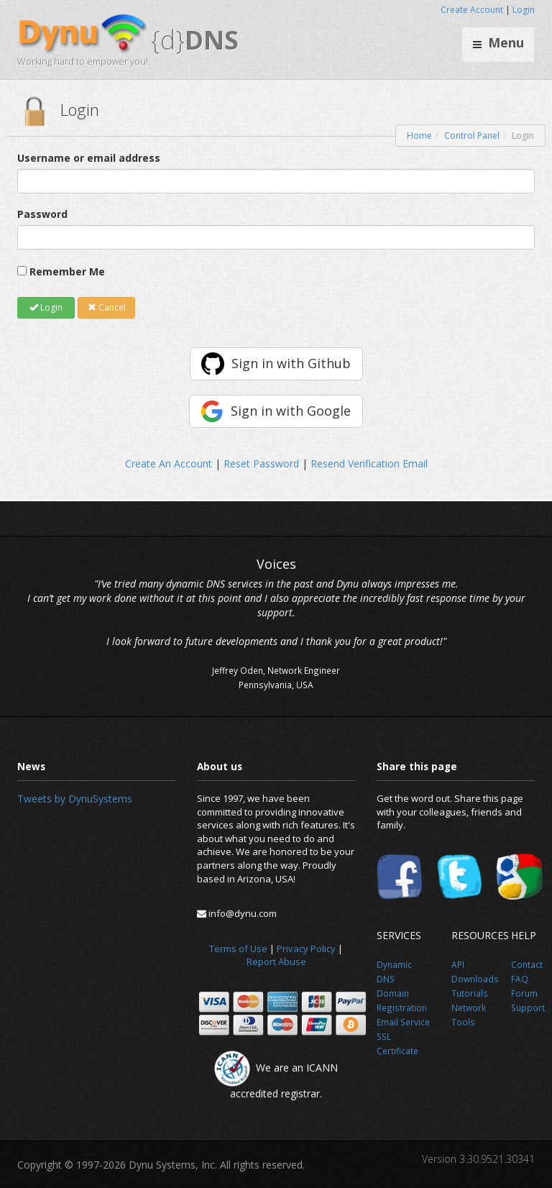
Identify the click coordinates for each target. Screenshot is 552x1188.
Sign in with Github (291, 363)
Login (523, 10)
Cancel (107, 307)
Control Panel (472, 135)
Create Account (472, 10)
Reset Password (261, 463)
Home (419, 135)
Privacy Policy (306, 948)
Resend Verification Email (369, 463)
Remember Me (67, 271)
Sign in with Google (291, 410)
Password (42, 214)
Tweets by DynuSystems (74, 798)
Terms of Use (238, 948)
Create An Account (168, 463)
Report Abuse (276, 961)
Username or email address (88, 158)
